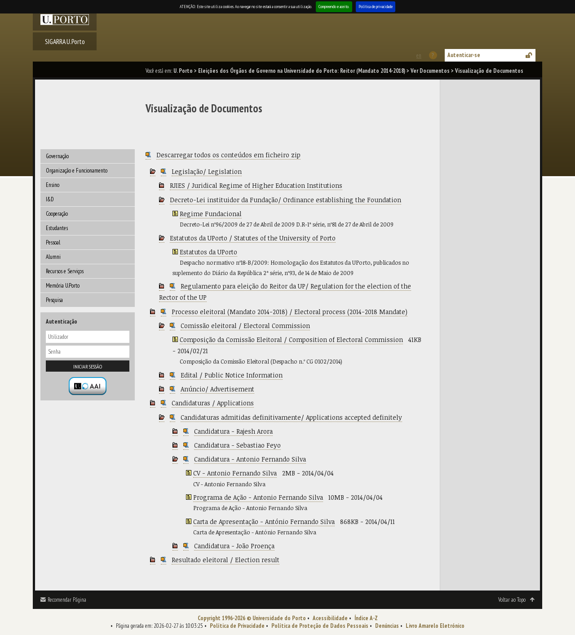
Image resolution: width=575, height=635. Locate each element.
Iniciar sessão (87, 366)
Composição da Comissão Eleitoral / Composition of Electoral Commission (291, 339)
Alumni (53, 257)
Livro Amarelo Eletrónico (435, 626)
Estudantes (57, 228)
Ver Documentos (430, 71)
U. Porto (183, 71)
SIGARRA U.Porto (65, 41)
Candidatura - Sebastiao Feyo (237, 445)
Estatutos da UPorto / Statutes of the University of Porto (253, 238)
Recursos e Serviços (65, 271)
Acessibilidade (330, 618)
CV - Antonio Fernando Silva (235, 473)
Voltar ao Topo (512, 600)
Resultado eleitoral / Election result (225, 559)
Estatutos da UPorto (208, 252)
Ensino (52, 185)
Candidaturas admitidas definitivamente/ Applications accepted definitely (291, 417)
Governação (57, 156)
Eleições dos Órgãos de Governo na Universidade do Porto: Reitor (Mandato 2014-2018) (301, 71)
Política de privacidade (375, 6)
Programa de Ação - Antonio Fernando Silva (258, 497)
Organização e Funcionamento (76, 170)
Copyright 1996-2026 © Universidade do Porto (252, 618)
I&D (50, 199)
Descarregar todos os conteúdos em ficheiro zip (228, 155)
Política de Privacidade (237, 626)
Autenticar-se (463, 55)
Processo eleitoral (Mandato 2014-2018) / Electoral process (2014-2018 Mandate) (289, 311)
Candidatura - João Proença (234, 546)
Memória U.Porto (63, 285)
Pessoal (53, 242)
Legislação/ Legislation (207, 171)
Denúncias (387, 626)
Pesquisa (54, 300)
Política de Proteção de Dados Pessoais (319, 626)
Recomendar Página (67, 600)
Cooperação (57, 214)
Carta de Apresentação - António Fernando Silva (264, 521)
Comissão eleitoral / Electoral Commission (245, 325)
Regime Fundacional (211, 213)
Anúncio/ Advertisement (217, 389)
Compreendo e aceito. (333, 6)
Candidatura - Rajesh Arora (233, 431)
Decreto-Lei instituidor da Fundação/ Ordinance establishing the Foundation (285, 199)
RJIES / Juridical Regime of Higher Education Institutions (256, 185)
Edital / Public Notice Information (232, 375)
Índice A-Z (366, 618)
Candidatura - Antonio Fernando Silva (250, 459)
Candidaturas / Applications (213, 403)
